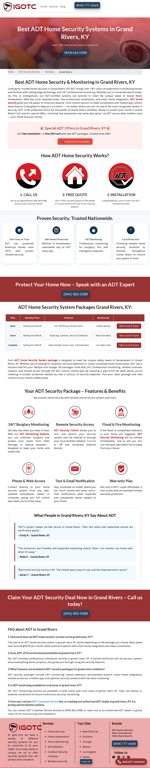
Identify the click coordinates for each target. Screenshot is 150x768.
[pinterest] (127, 757)
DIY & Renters (55, 746)
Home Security (56, 731)
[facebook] (112, 757)
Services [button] (53, 6)
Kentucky (49, 71)
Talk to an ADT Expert (129, 326)
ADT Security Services (29, 71)
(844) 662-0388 (76, 52)
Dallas (86, 757)
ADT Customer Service (45, 701)
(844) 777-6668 (87, 5)
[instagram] (122, 757)
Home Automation (58, 736)
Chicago (87, 741)
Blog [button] (63, 6)
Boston (87, 746)
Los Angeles (89, 751)
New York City (90, 731)
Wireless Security (57, 761)
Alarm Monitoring (58, 741)
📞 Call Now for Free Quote (75, 141)
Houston (87, 736)
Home (43, 6)
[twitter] (117, 757)
